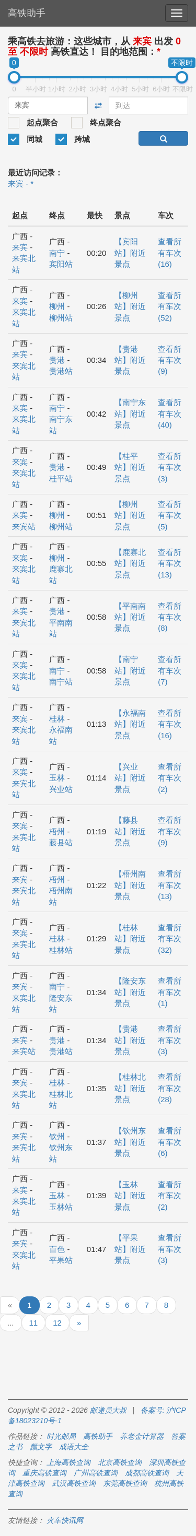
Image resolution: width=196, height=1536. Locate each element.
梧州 (57, 831)
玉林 (57, 777)
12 (57, 1322)
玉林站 (61, 1206)
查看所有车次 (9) (169, 360)
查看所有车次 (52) (169, 306)
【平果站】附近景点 (130, 1249)
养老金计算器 (142, 1436)
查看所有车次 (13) (169, 563)
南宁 (57, 253)
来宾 (20, 247)
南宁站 (61, 681)
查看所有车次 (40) (169, 413)
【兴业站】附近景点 (130, 778)
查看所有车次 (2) (169, 778)
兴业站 (61, 789)
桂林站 (61, 950)
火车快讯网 (65, 1520)
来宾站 (24, 526)
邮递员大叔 (108, 1410)
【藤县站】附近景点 (130, 831)
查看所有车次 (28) (169, 1088)
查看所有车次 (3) (169, 467)
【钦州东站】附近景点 (130, 1141)
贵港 (57, 360)
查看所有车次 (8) (169, 617)
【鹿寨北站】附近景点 (130, 563)
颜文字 (41, 1447)
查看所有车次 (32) (169, 938)
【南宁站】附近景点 (130, 670)
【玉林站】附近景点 (130, 1195)
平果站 (61, 1260)
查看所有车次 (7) (169, 670)
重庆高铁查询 (44, 1473)
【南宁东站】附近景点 (130, 413)
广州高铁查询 (96, 1473)
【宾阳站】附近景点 (130, 252)
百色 (57, 1249)
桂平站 (61, 478)
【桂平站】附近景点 (130, 467)
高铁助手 (26, 13)
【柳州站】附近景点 (130, 306)
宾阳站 (61, 263)
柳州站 (61, 317)
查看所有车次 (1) (169, 992)
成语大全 (73, 1447)
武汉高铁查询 (74, 1483)
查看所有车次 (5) (169, 515)
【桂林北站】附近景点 (130, 1088)
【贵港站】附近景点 (130, 360)
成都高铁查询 (147, 1473)
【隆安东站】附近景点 (130, 992)
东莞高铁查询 (125, 1483)
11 (33, 1322)
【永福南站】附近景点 (130, 724)
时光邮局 (61, 1436)
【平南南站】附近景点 (130, 617)
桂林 (57, 718)
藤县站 (61, 842)
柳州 (57, 306)
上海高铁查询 (68, 1462)
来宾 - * (20, 183)
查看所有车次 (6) (169, 1141)
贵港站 (61, 371)
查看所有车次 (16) (169, 252)
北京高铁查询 (120, 1462)
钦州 (57, 1136)
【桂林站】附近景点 (130, 938)
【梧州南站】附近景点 (130, 885)
